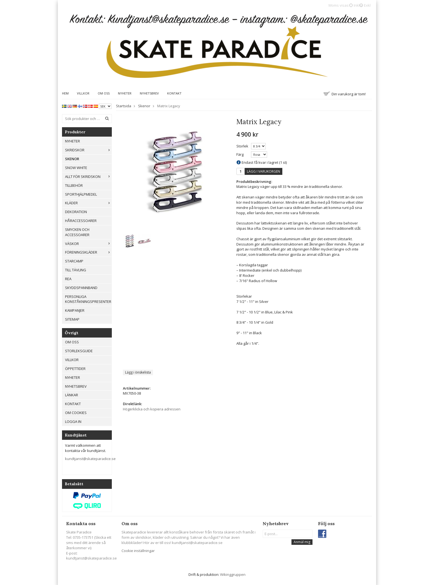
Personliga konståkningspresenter (88, 299)
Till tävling (75, 269)
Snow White (76, 167)
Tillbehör (74, 185)
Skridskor (88, 149)
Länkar (71, 394)
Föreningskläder (88, 252)
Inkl (357, 5)
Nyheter (124, 93)
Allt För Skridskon (88, 176)
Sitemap (72, 319)
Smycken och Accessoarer (77, 232)
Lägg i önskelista (138, 372)
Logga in (73, 421)
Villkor (83, 93)
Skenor (72, 158)
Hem (65, 93)
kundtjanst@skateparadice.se (90, 458)
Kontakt (174, 93)
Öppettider (75, 368)
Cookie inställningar (138, 550)
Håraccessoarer (81, 220)
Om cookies (76, 412)
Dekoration (76, 211)
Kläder (88, 202)
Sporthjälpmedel (81, 194)
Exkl (367, 5)
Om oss (104, 93)
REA (68, 278)
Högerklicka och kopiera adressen (151, 409)
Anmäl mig (302, 542)
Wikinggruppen (233, 574)
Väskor (88, 243)
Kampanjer (74, 310)
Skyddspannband (81, 287)
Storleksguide (79, 350)
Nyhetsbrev (149, 93)
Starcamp (74, 261)
